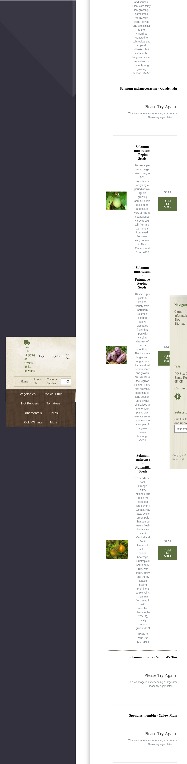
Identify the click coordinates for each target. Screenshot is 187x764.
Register (55, 356)
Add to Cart (167, 204)
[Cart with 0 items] (68, 356)
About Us (37, 381)
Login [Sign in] (42, 356)
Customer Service (52, 381)
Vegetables (27, 394)
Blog (177, 319)
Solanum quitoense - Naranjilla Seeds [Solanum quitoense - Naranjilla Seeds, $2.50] (143, 463)
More (53, 422)
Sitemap (179, 323)
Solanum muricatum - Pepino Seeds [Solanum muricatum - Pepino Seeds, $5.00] (142, 153)
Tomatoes (53, 403)
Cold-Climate (33, 422)
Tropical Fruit (52, 394)
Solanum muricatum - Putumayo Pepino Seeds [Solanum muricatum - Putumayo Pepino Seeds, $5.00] (142, 277)
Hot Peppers (30, 403)
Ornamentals (32, 413)
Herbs (53, 413)
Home (24, 381)
